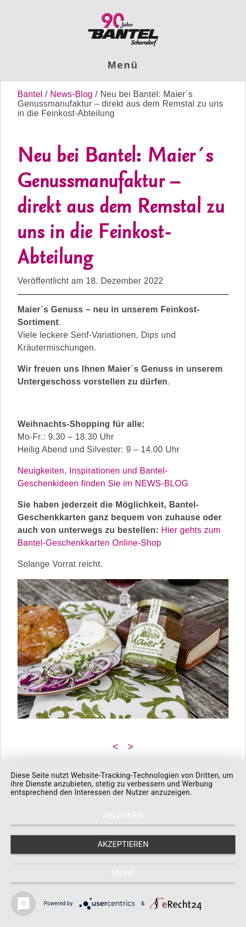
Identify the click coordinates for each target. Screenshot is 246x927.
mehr (123, 873)
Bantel (31, 94)
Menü (123, 65)
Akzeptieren (123, 844)
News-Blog (71, 94)
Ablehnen (123, 815)
